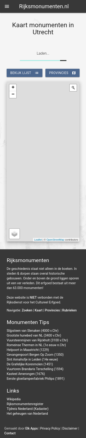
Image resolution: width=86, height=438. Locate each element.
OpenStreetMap (55, 239)
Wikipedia (14, 399)
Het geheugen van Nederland (27, 413)
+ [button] (12, 87)
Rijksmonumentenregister (25, 404)
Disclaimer (70, 428)
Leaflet (38, 239)
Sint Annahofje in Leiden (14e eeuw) (32, 359)
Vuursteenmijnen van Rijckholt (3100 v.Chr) (37, 340)
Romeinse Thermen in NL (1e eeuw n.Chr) (36, 345)
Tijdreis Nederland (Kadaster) (27, 409)
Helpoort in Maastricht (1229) (28, 350)
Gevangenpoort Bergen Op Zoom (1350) (35, 354)
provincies (62, 73)
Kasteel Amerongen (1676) (26, 374)
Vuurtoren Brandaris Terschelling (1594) (35, 369)
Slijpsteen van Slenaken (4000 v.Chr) (32, 330)
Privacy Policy (50, 428)
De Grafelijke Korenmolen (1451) (30, 364)
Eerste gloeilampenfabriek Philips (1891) (35, 378)
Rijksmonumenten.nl (44, 6)
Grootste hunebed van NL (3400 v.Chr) (34, 335)
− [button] (12, 94)
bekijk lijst (24, 73)
